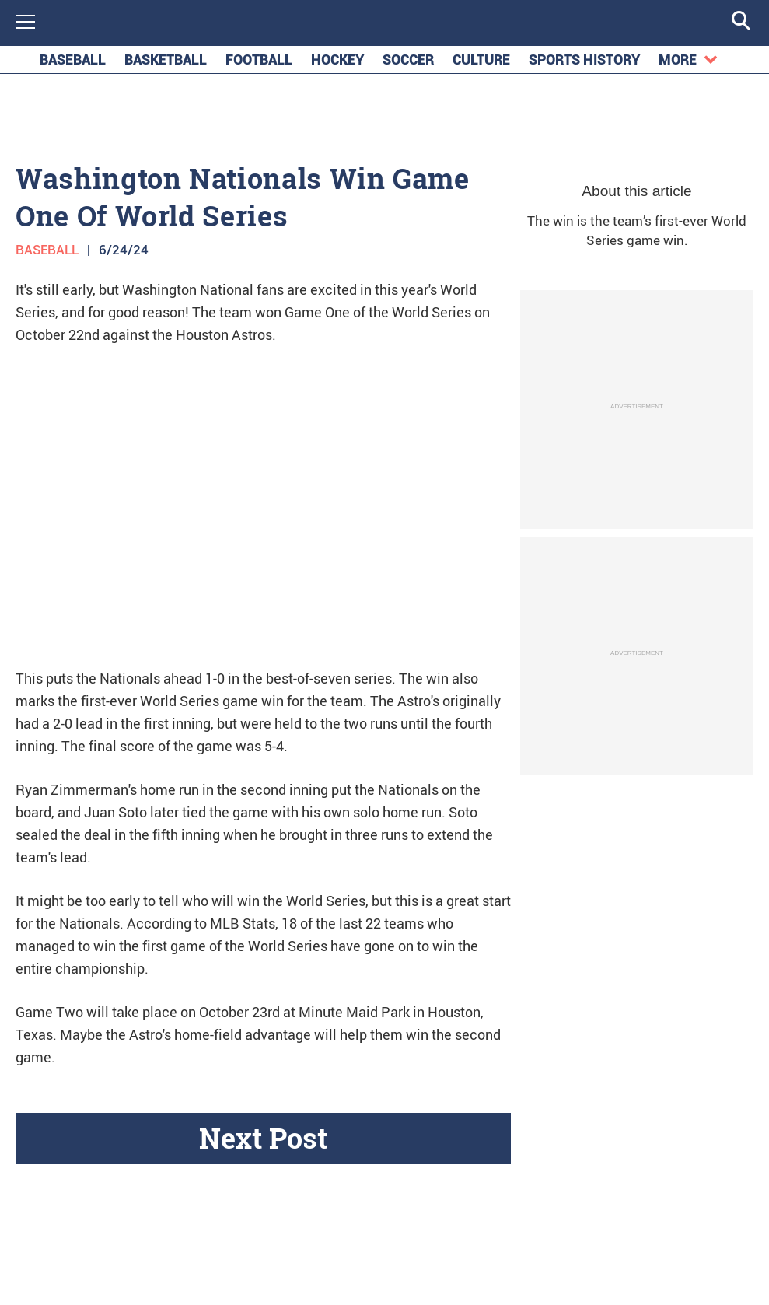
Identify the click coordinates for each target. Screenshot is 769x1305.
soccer (408, 64)
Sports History (584, 64)
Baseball (47, 254)
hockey (337, 64)
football (258, 64)
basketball (165, 64)
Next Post (263, 1142)
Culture (481, 64)
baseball (73, 64)
